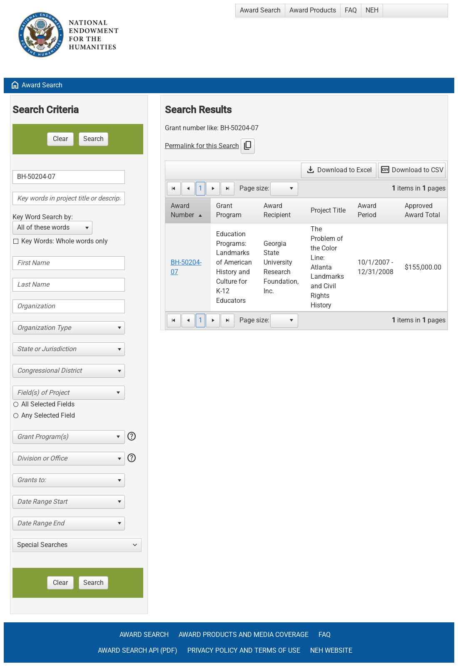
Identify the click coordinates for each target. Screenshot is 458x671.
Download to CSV (411, 170)
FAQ (351, 10)
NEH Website (331, 650)
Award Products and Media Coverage (244, 635)
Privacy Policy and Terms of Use (243, 650)
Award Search (260, 10)
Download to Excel (339, 170)
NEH (372, 10)
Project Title (328, 210)
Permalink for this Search (202, 146)
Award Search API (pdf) (137, 650)
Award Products (312, 10)
